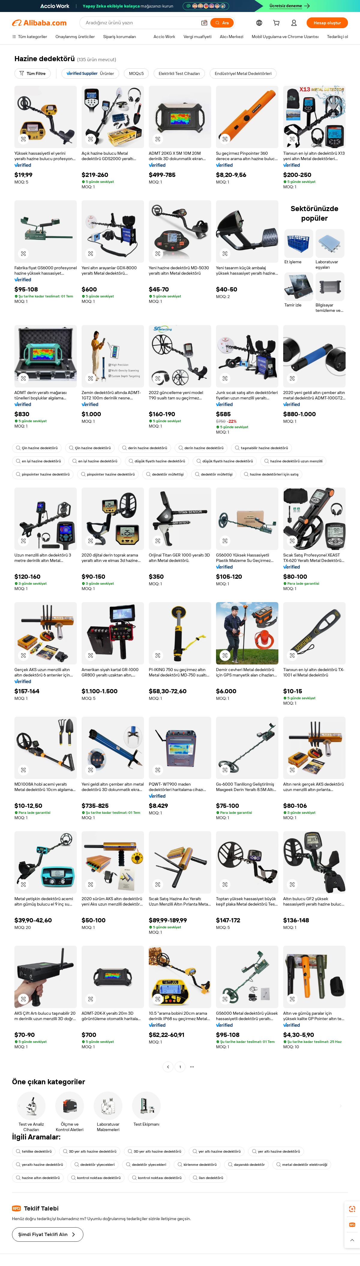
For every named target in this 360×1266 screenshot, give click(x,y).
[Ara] (222, 23)
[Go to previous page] (168, 1066)
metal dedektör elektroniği (301, 1164)
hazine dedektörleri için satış (271, 474)
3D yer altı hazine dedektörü (89, 1151)
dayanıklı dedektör (246, 1164)
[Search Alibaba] (141, 22)
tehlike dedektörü (34, 1151)
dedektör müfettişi (165, 474)
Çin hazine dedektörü (37, 448)
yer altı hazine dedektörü (217, 1151)
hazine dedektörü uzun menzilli (293, 461)
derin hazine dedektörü (144, 448)
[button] (204, 22)
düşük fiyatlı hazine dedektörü (157, 461)
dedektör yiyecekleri (94, 1164)
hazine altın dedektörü (38, 1177)
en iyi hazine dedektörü (38, 461)
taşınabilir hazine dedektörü (261, 448)
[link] (352, 1209)
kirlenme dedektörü (197, 1164)
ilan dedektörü (208, 1177)
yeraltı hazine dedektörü (39, 1164)
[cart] (277, 23)
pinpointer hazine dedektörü (43, 474)
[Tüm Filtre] (32, 73)
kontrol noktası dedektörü (96, 1177)
